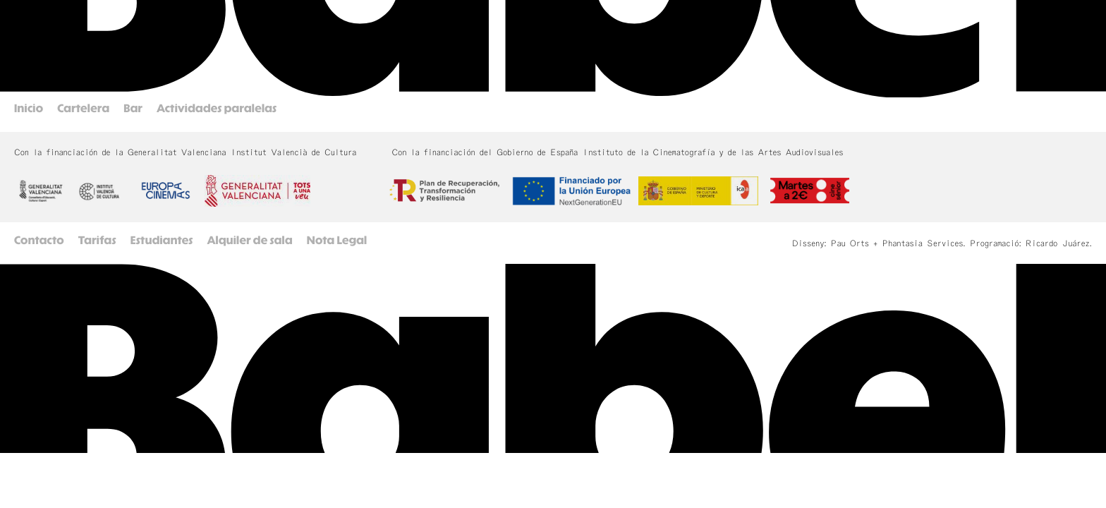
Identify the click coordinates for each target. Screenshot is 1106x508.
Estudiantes (161, 241)
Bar (132, 109)
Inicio (28, 109)
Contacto (39, 241)
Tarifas (97, 241)
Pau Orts (850, 243)
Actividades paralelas (216, 109)
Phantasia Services (922, 243)
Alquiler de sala (250, 241)
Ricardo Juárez (1058, 243)
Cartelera (83, 109)
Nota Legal (337, 241)
